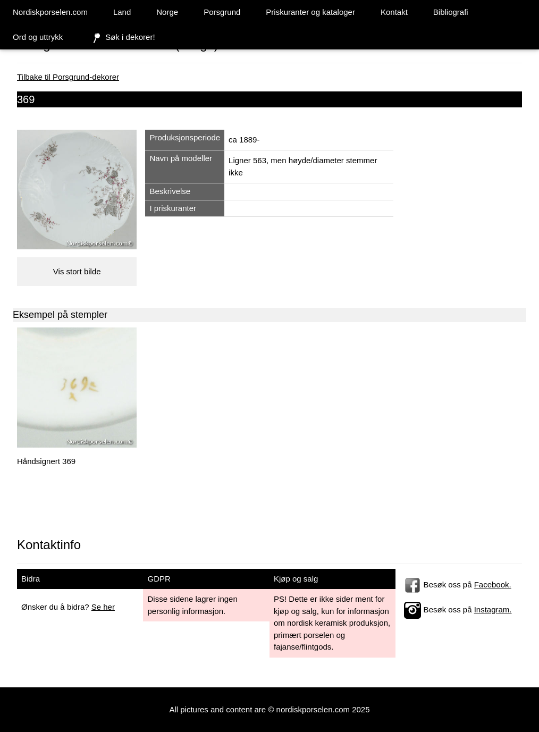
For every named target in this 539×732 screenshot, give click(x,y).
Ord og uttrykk (38, 36)
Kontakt (394, 11)
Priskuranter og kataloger (310, 11)
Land (122, 11)
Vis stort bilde (77, 271)
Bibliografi (450, 11)
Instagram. (493, 609)
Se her (103, 606)
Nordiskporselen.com (50, 11)
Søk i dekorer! (121, 37)
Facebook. (492, 584)
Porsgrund (222, 11)
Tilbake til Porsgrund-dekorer (68, 76)
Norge (167, 11)
